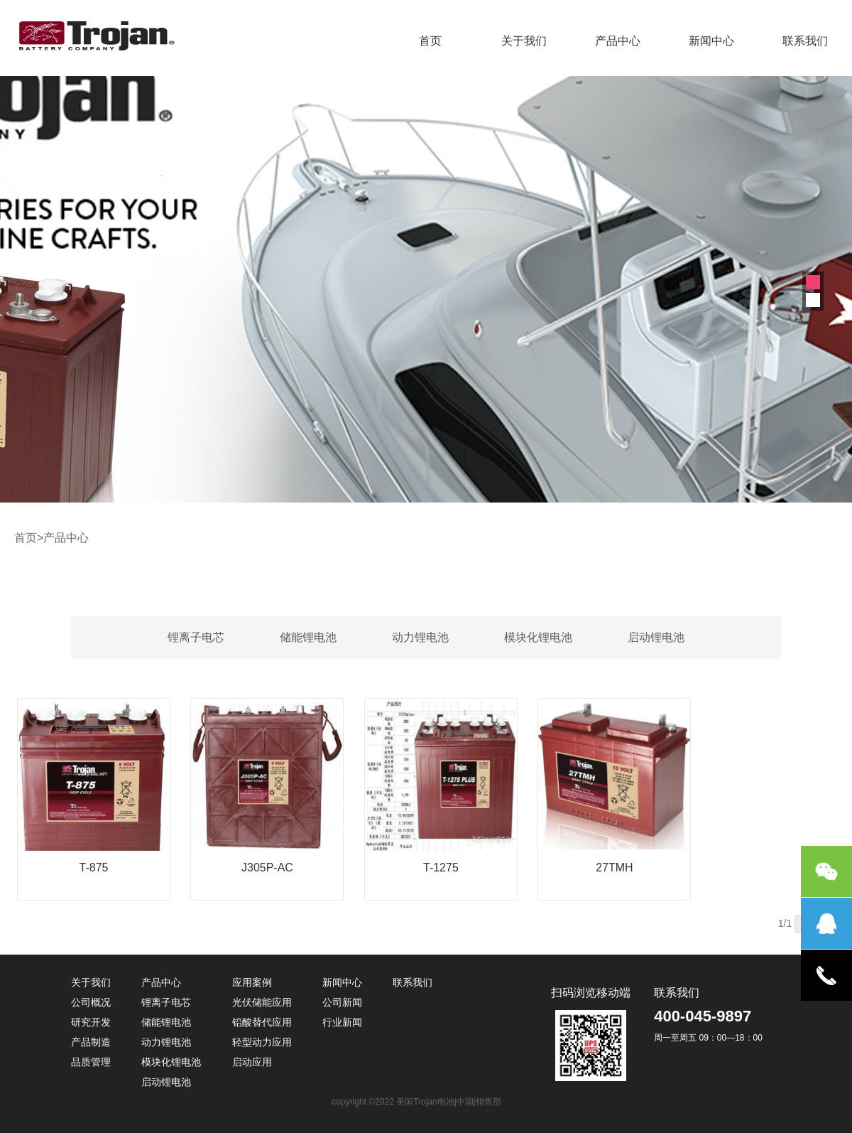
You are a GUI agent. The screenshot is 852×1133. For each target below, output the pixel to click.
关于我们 (524, 41)
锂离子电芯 (196, 637)
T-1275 (441, 867)
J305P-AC (267, 867)
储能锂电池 (308, 637)
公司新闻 (342, 1002)
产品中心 (617, 41)
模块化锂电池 (538, 637)
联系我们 (805, 41)
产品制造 (91, 1042)
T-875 (94, 867)
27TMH (614, 867)
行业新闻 (342, 1022)
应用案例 (252, 982)
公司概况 (91, 1002)
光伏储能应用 (262, 1002)
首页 (430, 41)
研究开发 (91, 1022)
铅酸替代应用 (262, 1022)
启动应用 (252, 1062)
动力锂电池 (420, 637)
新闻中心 (711, 41)
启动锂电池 (656, 637)
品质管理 (91, 1062)
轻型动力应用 (262, 1042)
